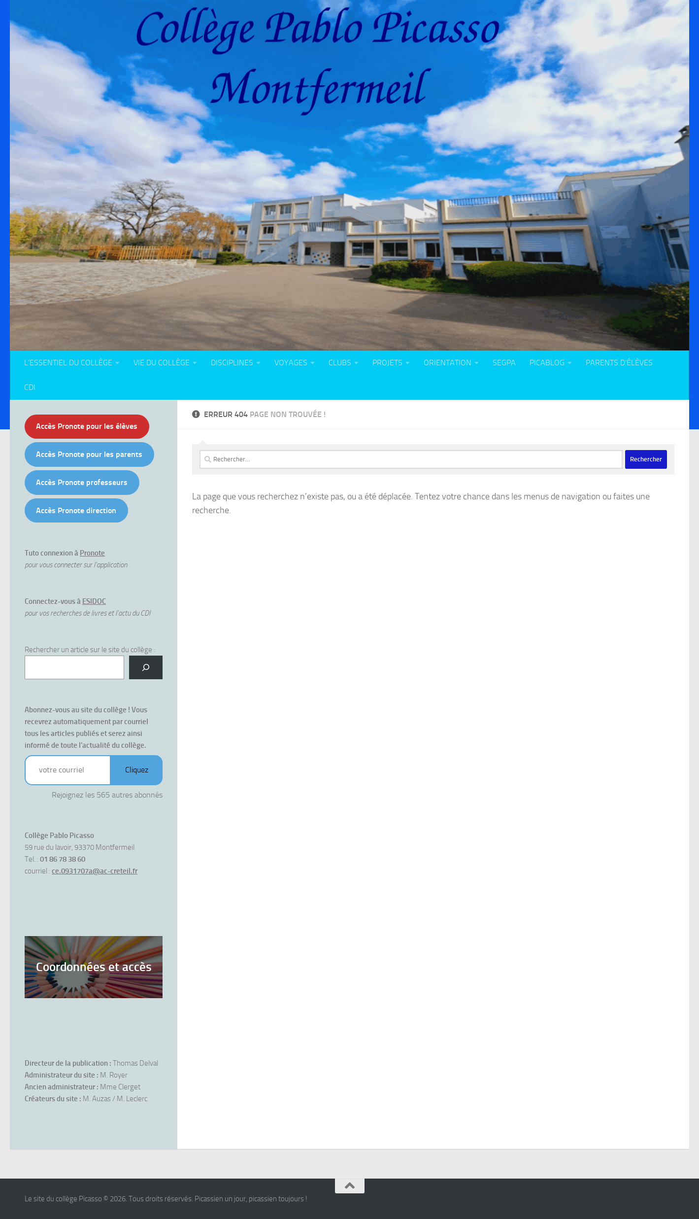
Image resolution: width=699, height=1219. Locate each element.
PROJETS (387, 362)
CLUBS (340, 362)
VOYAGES (290, 362)
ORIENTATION (447, 362)
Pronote (92, 553)
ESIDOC (94, 601)
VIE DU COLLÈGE (161, 362)
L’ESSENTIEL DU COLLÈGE (68, 362)
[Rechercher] (146, 667)
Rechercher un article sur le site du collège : (90, 649)
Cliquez (136, 769)
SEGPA (504, 362)
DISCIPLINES (232, 362)
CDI (29, 387)
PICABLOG (547, 362)
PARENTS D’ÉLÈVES (619, 362)
